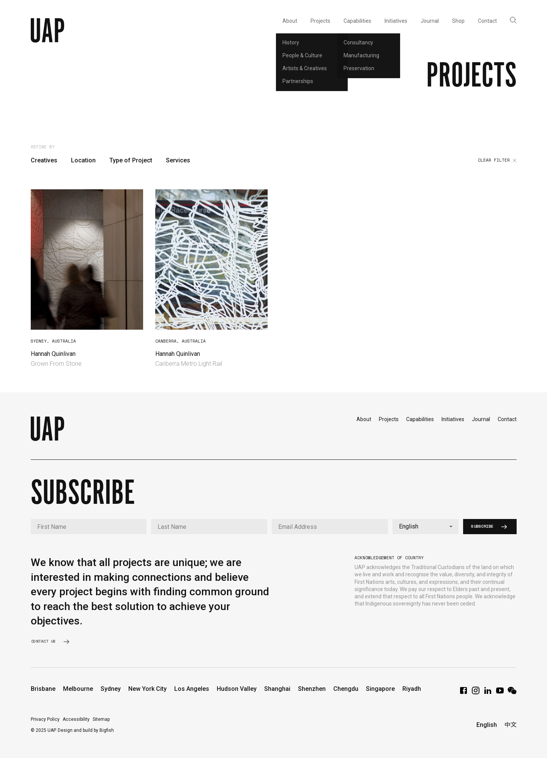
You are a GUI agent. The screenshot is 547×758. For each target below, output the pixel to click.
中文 (510, 724)
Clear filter (497, 160)
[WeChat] (512, 693)
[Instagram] (475, 693)
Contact (507, 419)
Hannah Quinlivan (53, 353)
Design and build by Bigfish (86, 730)
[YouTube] (499, 693)
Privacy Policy (45, 719)
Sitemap (101, 719)
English (486, 724)
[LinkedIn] (487, 693)
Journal (481, 419)
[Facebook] (463, 693)
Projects (389, 419)
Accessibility (76, 719)
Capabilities (420, 419)
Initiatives (452, 419)
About (363, 419)
